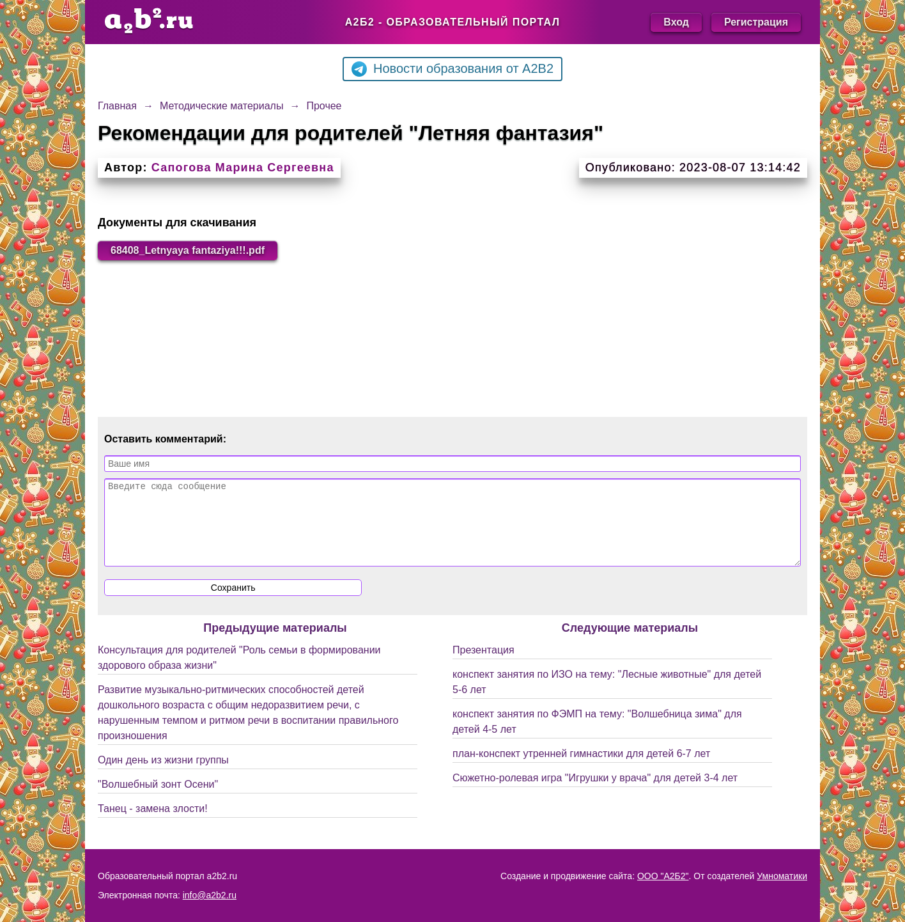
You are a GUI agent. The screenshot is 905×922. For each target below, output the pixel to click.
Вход (676, 22)
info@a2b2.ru (209, 895)
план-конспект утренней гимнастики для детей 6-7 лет (581, 768)
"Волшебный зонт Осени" (158, 799)
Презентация (483, 665)
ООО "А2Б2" (663, 876)
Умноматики (782, 876)
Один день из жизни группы (163, 775)
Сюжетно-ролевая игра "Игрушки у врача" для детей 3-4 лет (595, 793)
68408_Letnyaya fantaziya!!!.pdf (188, 250)
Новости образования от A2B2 (452, 69)
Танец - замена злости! (153, 823)
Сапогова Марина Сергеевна (242, 167)
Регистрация (756, 22)
